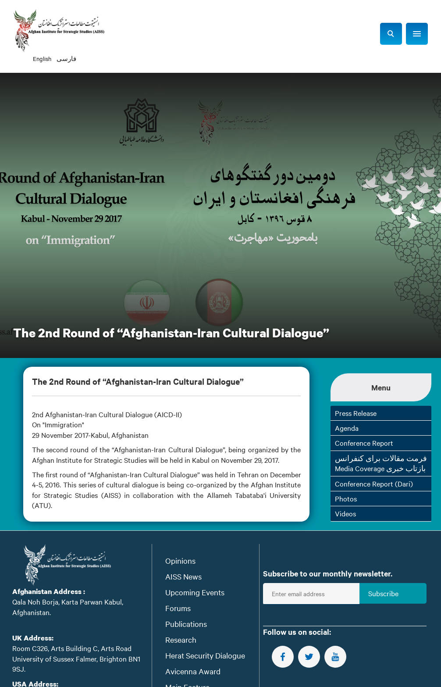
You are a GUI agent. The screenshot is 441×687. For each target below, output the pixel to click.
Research (180, 639)
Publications (186, 624)
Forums (178, 608)
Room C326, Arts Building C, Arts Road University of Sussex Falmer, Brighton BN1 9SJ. (76, 658)
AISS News (183, 576)
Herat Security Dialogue (205, 655)
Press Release (356, 413)
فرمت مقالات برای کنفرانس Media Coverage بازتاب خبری (381, 463)
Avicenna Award (192, 671)
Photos (346, 498)
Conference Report (364, 442)
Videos (345, 513)
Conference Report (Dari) (374, 483)
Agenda (347, 428)
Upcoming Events (194, 592)
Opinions (180, 560)
